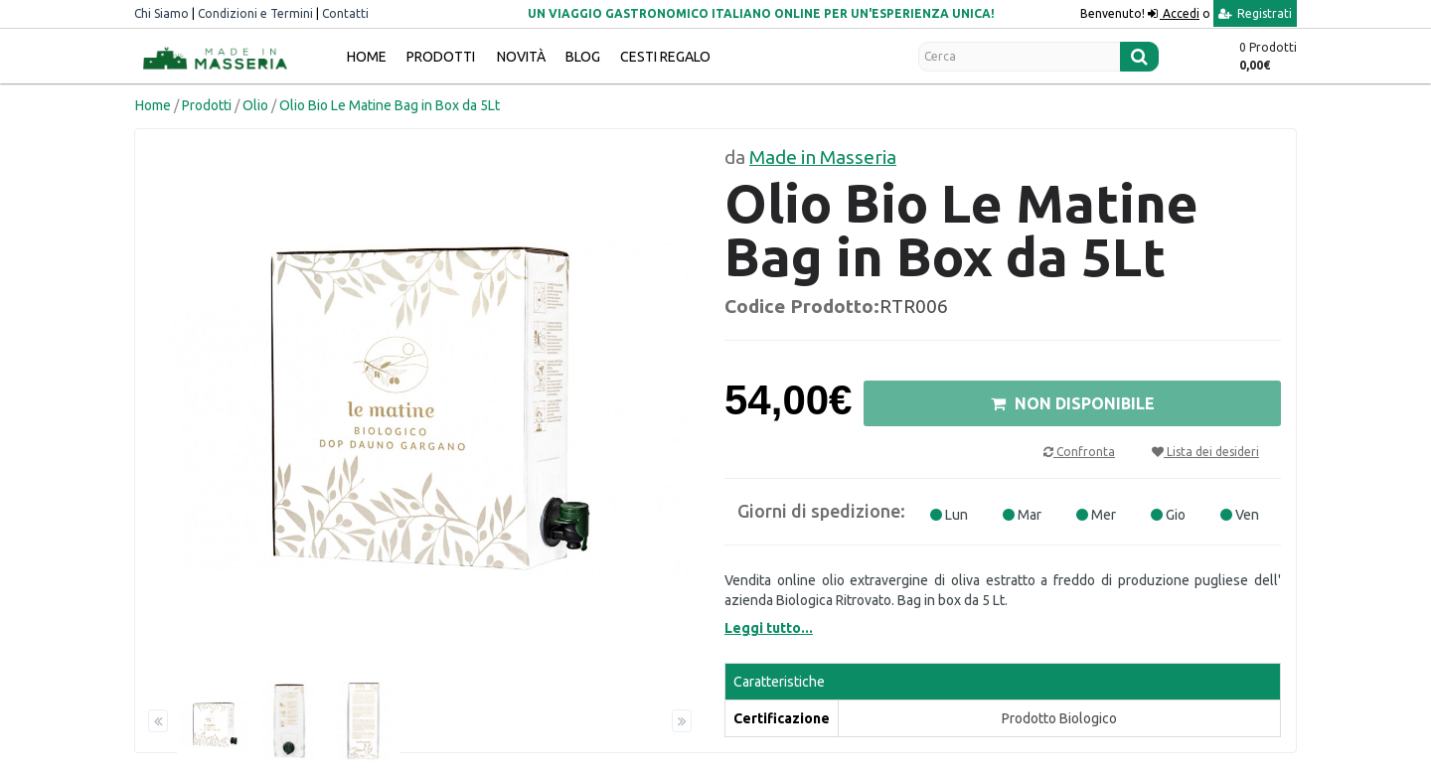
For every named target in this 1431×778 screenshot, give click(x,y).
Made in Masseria (822, 157)
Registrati (1255, 13)
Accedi (1179, 13)
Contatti (345, 13)
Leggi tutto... (768, 628)
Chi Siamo (161, 13)
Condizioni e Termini (255, 13)
